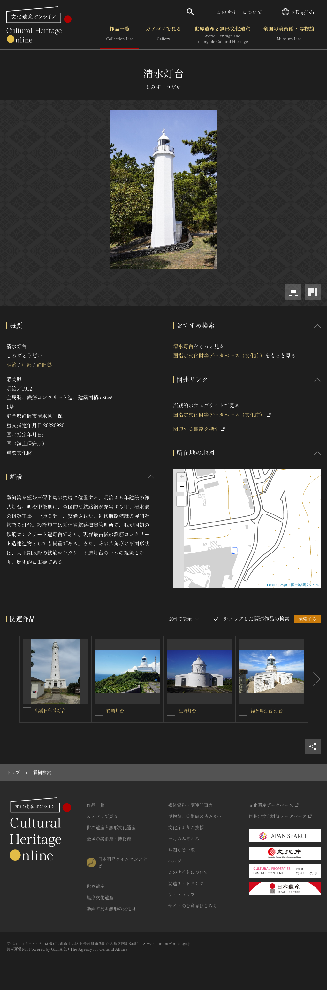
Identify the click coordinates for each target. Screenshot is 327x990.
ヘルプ (174, 861)
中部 (26, 364)
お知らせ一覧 (181, 850)
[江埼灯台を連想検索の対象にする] (171, 712)
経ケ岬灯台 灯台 (266, 711)
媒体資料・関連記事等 (190, 805)
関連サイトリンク (186, 883)
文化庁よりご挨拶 (186, 827)
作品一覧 (119, 35)
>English (298, 12)
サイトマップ (181, 894)
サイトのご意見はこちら (192, 905)
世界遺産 (95, 886)
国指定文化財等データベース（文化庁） (219, 355)
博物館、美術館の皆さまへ (195, 816)
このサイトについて (239, 12)
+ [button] (182, 477)
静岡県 (44, 364)
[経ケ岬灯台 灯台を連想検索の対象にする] (243, 712)
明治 (11, 364)
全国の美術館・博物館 (288, 35)
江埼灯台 (187, 711)
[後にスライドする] (314, 679)
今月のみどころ (183, 838)
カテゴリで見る (163, 35)
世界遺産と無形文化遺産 (222, 35)
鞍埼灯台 (115, 711)
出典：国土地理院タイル (299, 585)
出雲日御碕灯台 (50, 710)
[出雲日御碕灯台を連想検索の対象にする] (27, 711)
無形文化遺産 (100, 897)
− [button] (182, 487)
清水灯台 (183, 346)
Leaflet (272, 585)
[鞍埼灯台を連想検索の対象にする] (99, 712)
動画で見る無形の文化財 (111, 908)
